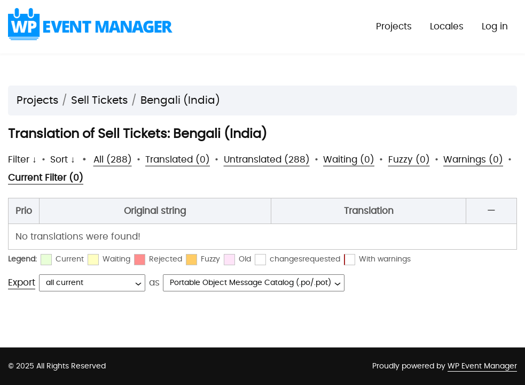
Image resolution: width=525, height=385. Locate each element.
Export (21, 282)
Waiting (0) (348, 159)
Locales (447, 26)
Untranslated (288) (267, 159)
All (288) (112, 159)
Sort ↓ (62, 159)
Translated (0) (177, 159)
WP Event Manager (482, 366)
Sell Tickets (99, 100)
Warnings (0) (473, 159)
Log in (495, 26)
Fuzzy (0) (409, 159)
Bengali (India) (180, 100)
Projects (394, 26)
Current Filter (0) (45, 177)
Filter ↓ (22, 159)
